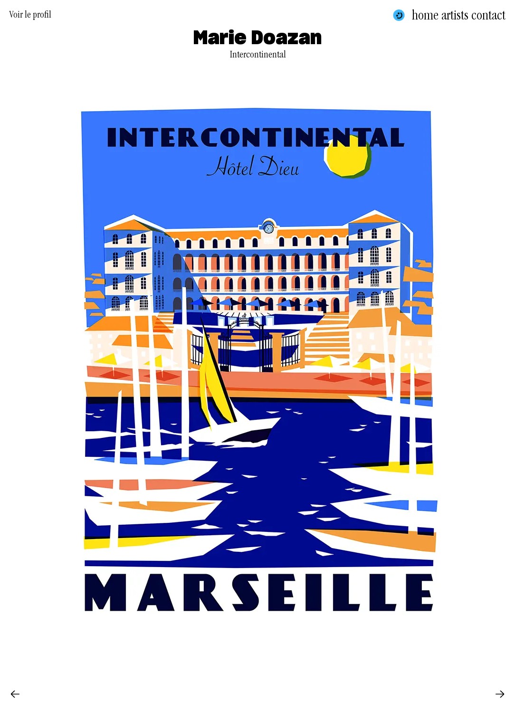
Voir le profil (30, 16)
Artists (454, 15)
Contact (488, 15)
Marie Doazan (257, 38)
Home (425, 15)
